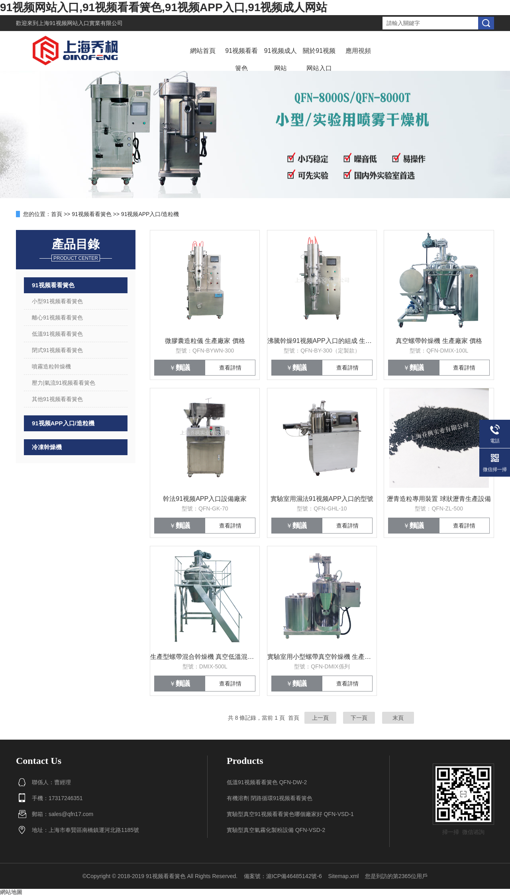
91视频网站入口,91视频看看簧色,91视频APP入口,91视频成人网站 (164, 7)
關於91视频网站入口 (319, 59)
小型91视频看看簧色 (57, 301)
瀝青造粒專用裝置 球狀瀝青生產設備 (438, 498)
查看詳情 (230, 367)
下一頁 (359, 718)
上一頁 (320, 718)
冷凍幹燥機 (47, 447)
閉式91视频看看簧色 (57, 350)
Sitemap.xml (343, 876)
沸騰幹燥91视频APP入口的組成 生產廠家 (322, 340)
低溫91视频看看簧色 (57, 334)
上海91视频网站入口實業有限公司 (80, 23)
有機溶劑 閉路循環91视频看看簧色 (269, 798)
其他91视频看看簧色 (57, 399)
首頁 (56, 214)
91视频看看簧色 (241, 59)
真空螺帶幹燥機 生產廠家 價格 (439, 340)
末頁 (398, 718)
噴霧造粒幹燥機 (51, 366)
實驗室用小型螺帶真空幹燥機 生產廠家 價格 (322, 656)
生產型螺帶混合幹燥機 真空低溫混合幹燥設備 (204, 656)
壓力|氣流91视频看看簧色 (63, 383)
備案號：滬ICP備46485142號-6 (283, 876)
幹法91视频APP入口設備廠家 (205, 498)
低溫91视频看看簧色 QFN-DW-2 (267, 782)
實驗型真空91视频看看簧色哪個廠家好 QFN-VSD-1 (290, 814)
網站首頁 (203, 50)
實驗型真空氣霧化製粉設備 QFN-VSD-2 (276, 830)
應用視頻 (358, 50)
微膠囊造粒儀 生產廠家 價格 (205, 340)
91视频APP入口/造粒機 (150, 214)
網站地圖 (11, 892)
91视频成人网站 (280, 59)
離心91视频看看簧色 (57, 317)
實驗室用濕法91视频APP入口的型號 (322, 498)
